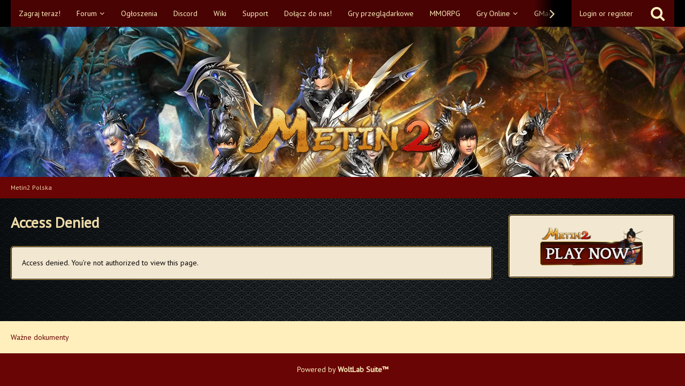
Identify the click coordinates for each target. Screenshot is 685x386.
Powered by (343, 369)
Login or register (606, 13)
